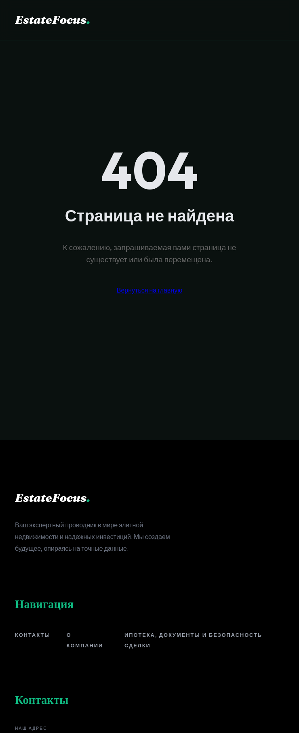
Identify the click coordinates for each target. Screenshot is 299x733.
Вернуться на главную (149, 290)
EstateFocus (52, 20)
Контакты (33, 635)
